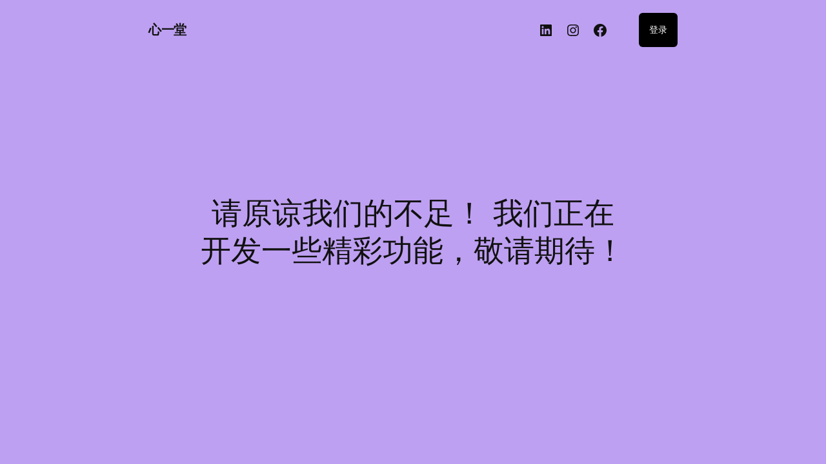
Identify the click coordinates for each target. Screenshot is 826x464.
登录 (658, 29)
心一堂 (167, 29)
